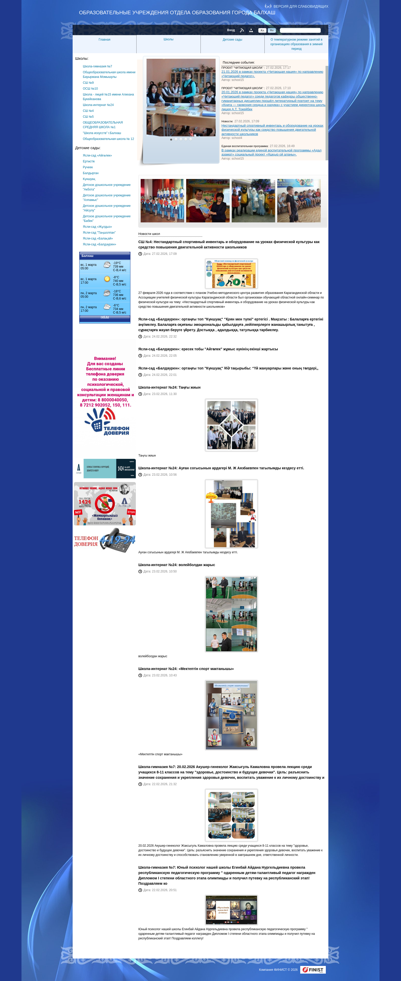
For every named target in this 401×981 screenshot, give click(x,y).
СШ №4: (146, 242)
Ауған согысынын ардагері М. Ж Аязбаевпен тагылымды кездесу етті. (241, 468)
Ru (272, 30)
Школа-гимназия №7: (157, 767)
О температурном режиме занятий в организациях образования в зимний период (296, 44)
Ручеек (88, 167)
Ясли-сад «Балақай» (98, 238)
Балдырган (90, 173)
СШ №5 (88, 116)
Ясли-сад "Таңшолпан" (99, 232)
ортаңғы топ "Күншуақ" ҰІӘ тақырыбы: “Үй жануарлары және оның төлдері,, (250, 368)
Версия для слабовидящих (301, 6)
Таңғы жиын (190, 387)
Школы (168, 39)
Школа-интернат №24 (98, 105)
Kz (262, 30)
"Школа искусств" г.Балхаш (102, 133)
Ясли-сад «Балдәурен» (99, 244)
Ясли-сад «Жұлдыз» (97, 227)
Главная (104, 39)
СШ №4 (88, 111)
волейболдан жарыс (197, 565)
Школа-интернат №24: (158, 387)
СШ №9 (88, 83)
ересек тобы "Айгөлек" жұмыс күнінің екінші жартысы (230, 349)
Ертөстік (89, 161)
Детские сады (232, 39)
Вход (231, 30)
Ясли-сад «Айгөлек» (97, 155)
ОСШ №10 (90, 88)
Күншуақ (89, 179)
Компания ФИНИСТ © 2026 (278, 970)
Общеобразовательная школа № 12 (108, 139)
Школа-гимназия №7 (97, 66)
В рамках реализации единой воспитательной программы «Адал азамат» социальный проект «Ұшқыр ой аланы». (271, 152)
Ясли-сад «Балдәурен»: (160, 319)
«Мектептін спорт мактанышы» (206, 669)
